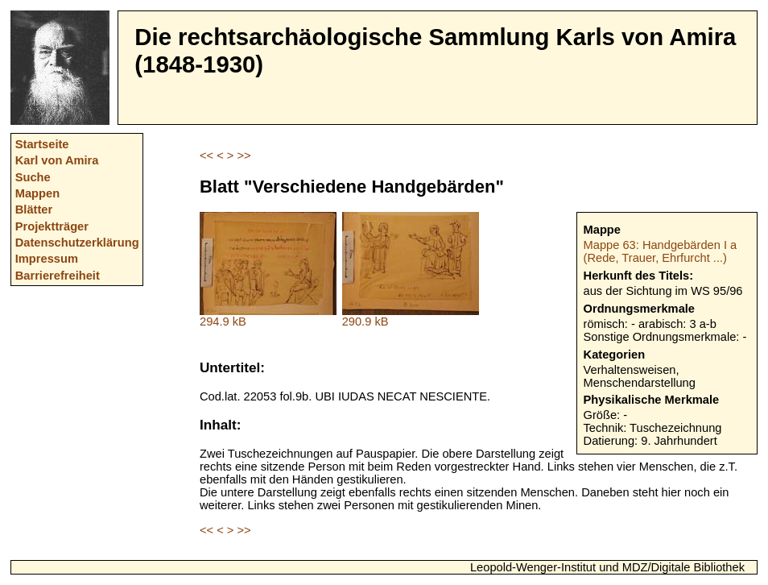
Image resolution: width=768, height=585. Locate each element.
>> (243, 155)
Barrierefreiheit (57, 275)
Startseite (42, 144)
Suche (33, 177)
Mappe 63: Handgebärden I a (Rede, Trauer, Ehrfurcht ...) (660, 251)
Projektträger (52, 226)
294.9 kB (268, 316)
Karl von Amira (57, 160)
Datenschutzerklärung (77, 242)
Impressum (46, 258)
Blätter (33, 209)
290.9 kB (410, 316)
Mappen (37, 193)
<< (206, 155)
